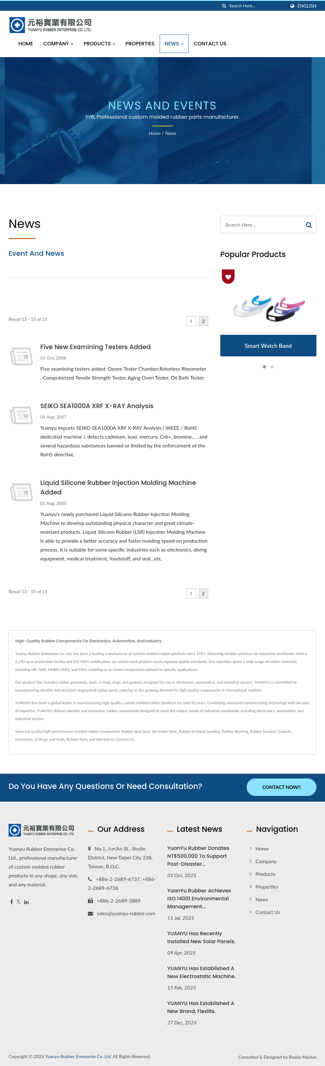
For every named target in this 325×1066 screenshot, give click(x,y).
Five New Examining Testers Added (95, 346)
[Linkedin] (26, 901)
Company (58, 43)
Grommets (24, 739)
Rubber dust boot (135, 731)
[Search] (257, 6)
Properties (140, 43)
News (174, 43)
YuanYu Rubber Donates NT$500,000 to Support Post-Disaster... (198, 855)
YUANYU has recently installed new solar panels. (201, 936)
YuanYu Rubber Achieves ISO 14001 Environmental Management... (199, 898)
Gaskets (284, 731)
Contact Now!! (281, 787)
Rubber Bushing (235, 731)
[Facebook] (11, 901)
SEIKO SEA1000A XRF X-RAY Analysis (97, 405)
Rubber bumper (263, 731)
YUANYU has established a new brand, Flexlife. (200, 1006)
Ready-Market (302, 1056)
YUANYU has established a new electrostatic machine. (201, 971)
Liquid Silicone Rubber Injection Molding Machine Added (118, 487)
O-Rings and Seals (50, 739)
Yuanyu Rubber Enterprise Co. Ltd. (78, 1055)
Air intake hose (164, 731)
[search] (224, 6)
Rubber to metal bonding (199, 731)
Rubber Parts (77, 739)
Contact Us (210, 43)
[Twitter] (18, 901)
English (306, 6)
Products (99, 43)
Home (25, 43)
